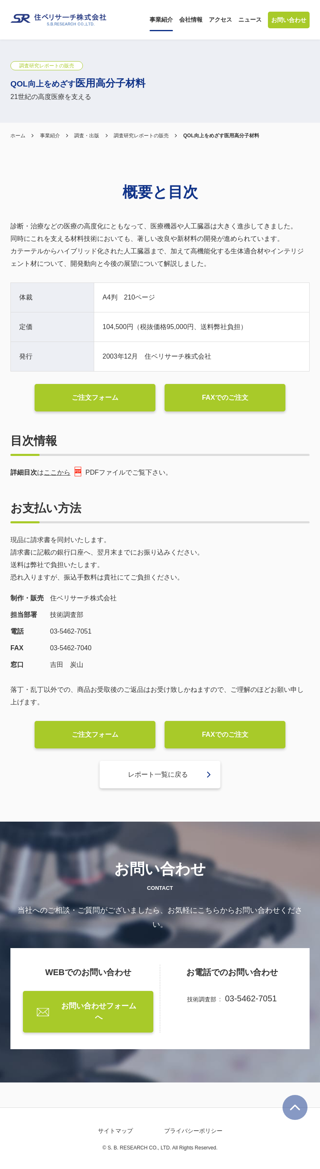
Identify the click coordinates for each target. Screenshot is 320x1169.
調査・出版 (86, 136)
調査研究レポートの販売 (141, 136)
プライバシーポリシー (193, 1130)
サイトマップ (115, 1130)
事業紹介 (50, 136)
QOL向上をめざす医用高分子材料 (221, 136)
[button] (161, 19)
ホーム (17, 136)
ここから (62, 471)
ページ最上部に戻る (295, 1107)
